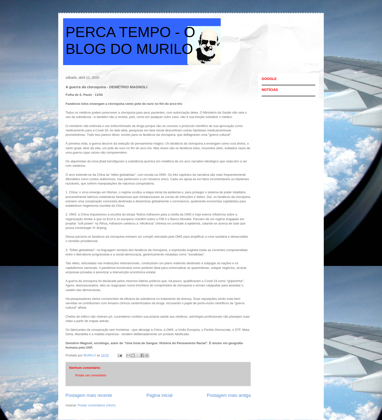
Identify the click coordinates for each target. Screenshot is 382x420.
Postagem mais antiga (229, 395)
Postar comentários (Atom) (97, 405)
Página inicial (159, 395)
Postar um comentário (90, 375)
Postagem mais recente (89, 395)
